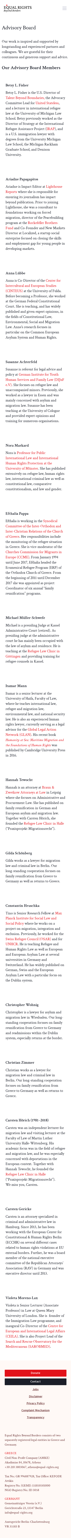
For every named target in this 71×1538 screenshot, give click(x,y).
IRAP (51, 129)
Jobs (36, 1389)
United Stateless (47, 103)
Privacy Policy (35, 1403)
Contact (35, 1381)
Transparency (35, 1417)
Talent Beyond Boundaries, (25, 97)
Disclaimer (35, 1396)
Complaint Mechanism (35, 1410)
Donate (35, 1373)
